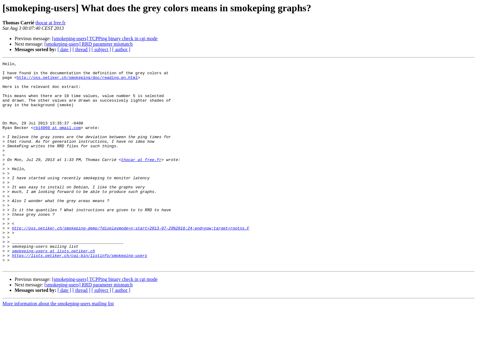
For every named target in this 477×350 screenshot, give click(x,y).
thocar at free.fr (50, 22)
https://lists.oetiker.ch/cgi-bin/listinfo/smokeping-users (79, 294)
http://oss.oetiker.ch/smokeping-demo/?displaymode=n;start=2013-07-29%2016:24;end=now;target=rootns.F (130, 261)
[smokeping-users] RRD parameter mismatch (88, 44)
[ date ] (64, 49)
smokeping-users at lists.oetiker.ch (53, 289)
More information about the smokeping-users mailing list (58, 344)
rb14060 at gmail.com (57, 141)
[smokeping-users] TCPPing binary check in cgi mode (105, 38)
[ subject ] (101, 49)
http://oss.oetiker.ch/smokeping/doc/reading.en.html (77, 81)
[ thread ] (81, 49)
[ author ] (121, 49)
